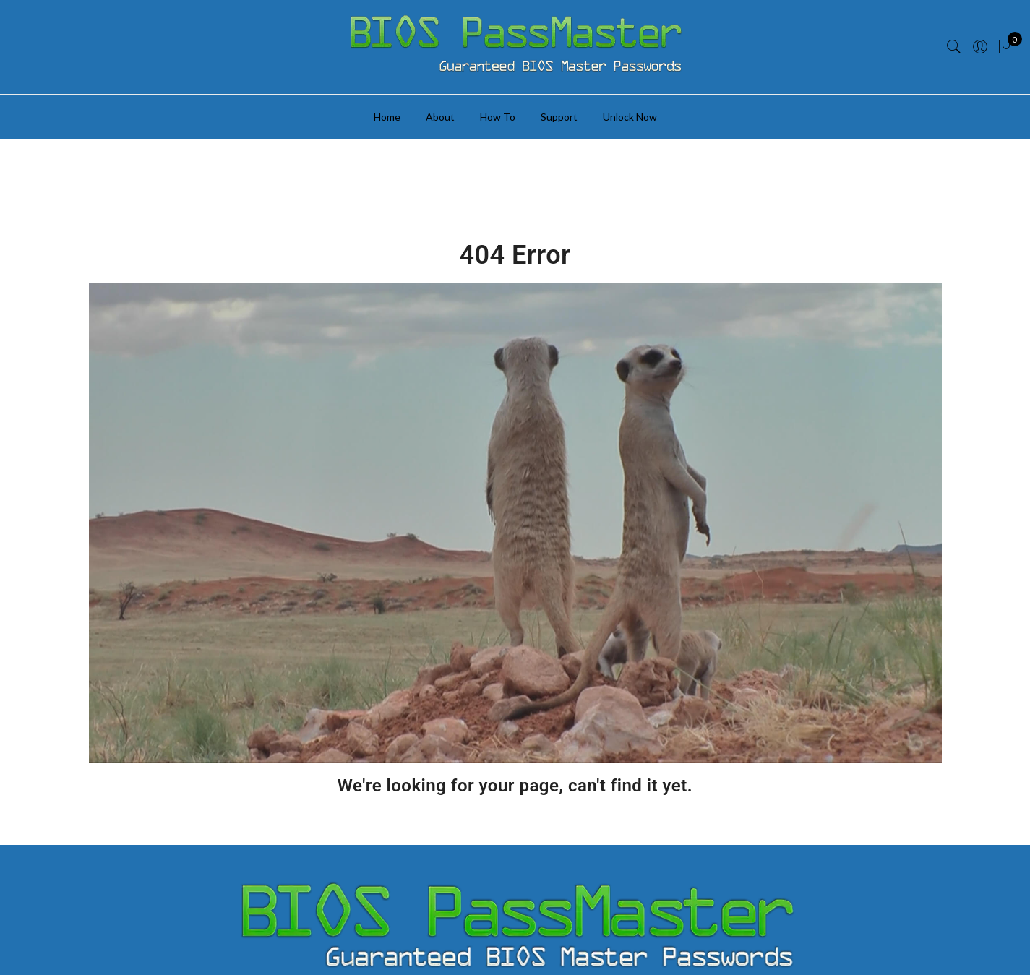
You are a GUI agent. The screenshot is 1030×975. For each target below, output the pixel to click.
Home (387, 117)
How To (497, 117)
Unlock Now (630, 117)
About (440, 117)
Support (559, 117)
